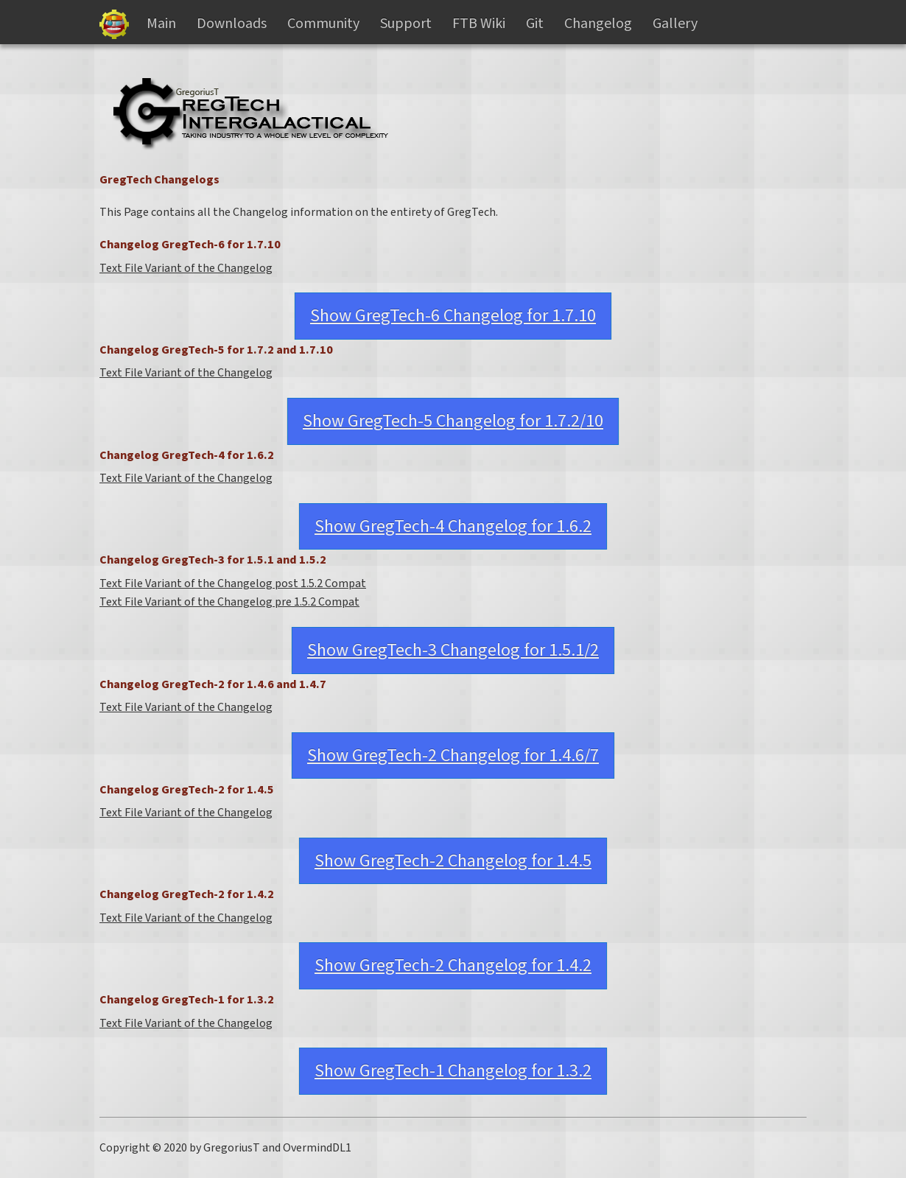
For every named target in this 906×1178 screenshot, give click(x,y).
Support (406, 23)
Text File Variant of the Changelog (186, 268)
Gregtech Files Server (114, 24)
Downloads (232, 23)
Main (161, 23)
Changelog (598, 23)
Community (323, 23)
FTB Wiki (478, 23)
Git (535, 23)
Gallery (675, 23)
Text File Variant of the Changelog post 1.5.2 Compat (232, 583)
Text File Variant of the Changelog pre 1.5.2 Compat (229, 602)
